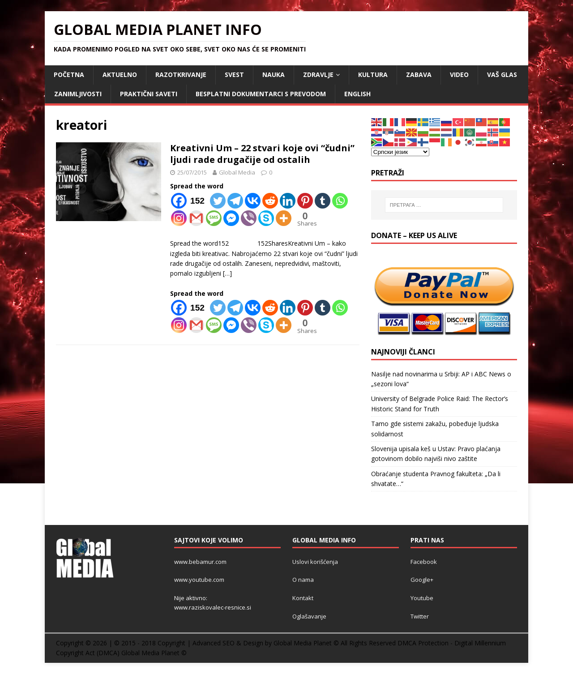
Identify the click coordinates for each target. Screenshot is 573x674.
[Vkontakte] (253, 201)
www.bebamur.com (200, 562)
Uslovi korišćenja (315, 562)
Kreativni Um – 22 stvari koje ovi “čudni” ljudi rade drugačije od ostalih (262, 154)
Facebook (424, 562)
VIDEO (459, 74)
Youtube (422, 598)
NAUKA (273, 74)
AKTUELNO (120, 74)
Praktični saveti (148, 94)
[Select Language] (400, 152)
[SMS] (214, 218)
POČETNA (69, 74)
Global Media (237, 172)
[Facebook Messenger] (231, 218)
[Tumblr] (322, 201)
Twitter (420, 616)
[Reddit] (270, 201)
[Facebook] (189, 201)
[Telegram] (235, 201)
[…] (227, 273)
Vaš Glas (502, 74)
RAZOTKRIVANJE (180, 74)
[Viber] (249, 218)
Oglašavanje (309, 616)
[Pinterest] (305, 201)
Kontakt (302, 598)
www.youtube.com (199, 580)
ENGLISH (357, 94)
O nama (303, 580)
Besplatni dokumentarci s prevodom (261, 94)
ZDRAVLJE (318, 74)
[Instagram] (179, 218)
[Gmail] (196, 218)
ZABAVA (419, 74)
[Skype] (266, 218)
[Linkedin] (287, 201)
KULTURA (373, 74)
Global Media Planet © (154, 652)
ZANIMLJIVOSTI (78, 94)
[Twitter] (218, 201)
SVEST (234, 74)
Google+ (422, 580)
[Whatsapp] (340, 201)
